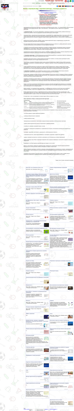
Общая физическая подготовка (56, 370)
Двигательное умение (54, 174)
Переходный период (54, 270)
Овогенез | (28, 300)
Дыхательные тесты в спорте (56, 399)
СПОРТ (33, 3)
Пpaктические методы (30, 389)
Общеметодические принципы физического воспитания (37, 241)
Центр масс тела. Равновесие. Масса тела (34, 167)
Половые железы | (29, 214)
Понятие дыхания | (30, 235)
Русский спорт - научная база (54, 0)
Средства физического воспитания (33, 383)
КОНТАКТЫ (43, 3)
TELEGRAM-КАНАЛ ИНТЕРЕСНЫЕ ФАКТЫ (56, 3)
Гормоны (52, 300)
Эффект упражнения (30, 313)
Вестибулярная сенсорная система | (57, 228)
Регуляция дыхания (30, 335)
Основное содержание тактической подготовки (35, 193)
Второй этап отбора (30, 260)
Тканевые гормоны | (54, 200)
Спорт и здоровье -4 (53, 409)
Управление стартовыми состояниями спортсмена (60, 260)
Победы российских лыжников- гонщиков (58, 207)
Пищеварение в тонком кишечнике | (33, 355)
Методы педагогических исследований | (34, 376)
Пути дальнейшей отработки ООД (57, 214)
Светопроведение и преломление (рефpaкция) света (36, 228)
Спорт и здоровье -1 (27, 409)
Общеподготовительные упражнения (57, 355)
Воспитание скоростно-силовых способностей (59, 320)
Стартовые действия (30, 347)
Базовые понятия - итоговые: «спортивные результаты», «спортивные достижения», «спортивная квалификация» (37, 321)
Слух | (51, 313)
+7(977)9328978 (41, 0)
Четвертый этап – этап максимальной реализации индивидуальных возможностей (36, 221)
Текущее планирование (30, 207)
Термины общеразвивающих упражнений (58, 167)
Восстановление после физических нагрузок (59, 285)
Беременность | (29, 285)
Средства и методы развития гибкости (34, 362)
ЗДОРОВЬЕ (38, 3)
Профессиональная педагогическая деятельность (36, 328)
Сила (27, 370)
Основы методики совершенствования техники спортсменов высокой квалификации (59, 187)
